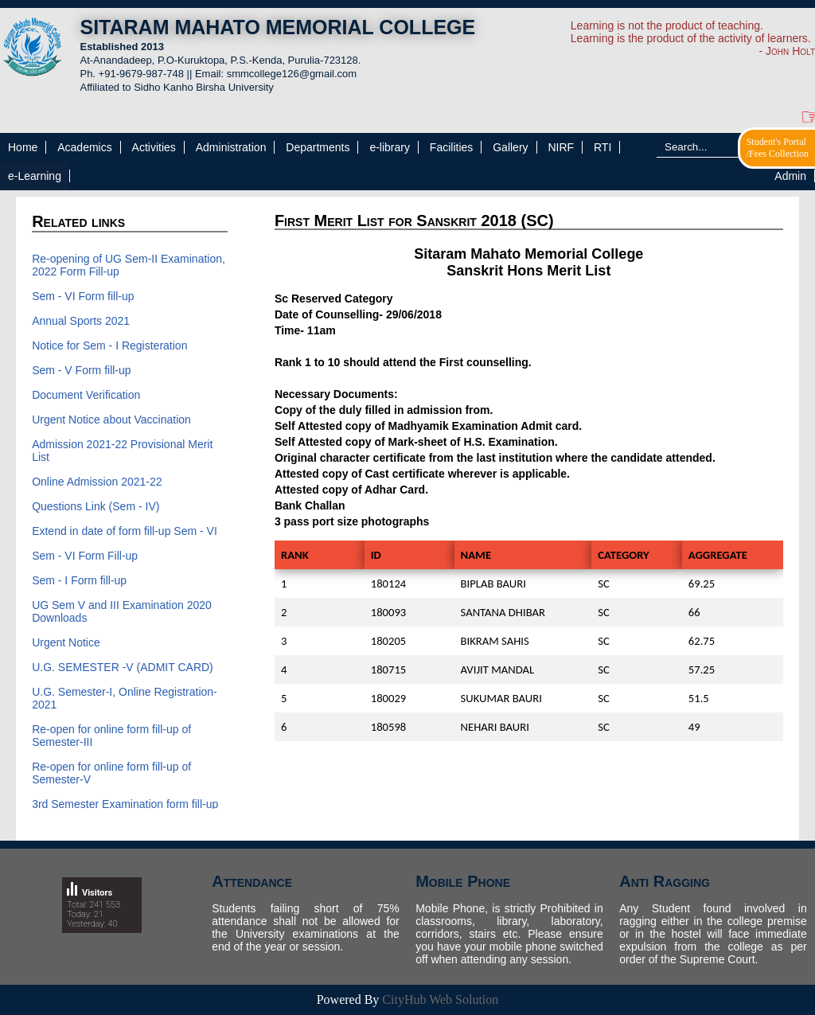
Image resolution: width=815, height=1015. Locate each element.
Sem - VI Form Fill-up (85, 555)
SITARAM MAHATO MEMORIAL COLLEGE (277, 27)
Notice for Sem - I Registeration (109, 345)
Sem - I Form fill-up (79, 580)
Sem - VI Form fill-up (83, 296)
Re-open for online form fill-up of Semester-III (111, 735)
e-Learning (34, 176)
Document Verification (87, 394)
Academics (84, 147)
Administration (231, 147)
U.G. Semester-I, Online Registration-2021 (124, 698)
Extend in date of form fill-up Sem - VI (124, 531)
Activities (154, 147)
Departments (317, 147)
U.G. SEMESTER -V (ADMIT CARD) (122, 667)
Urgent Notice (66, 642)
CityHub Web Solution (440, 999)
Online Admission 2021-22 (97, 481)
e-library (389, 147)
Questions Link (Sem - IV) (95, 506)
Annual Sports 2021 (81, 320)
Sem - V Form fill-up (81, 370)
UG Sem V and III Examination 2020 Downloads (122, 611)
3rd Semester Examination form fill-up (125, 804)
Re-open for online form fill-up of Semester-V (111, 773)
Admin (790, 176)
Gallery (510, 147)
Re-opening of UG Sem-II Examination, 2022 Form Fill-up (128, 265)
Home (22, 147)
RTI (602, 147)
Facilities (451, 147)
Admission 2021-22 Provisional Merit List (122, 450)
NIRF (561, 147)
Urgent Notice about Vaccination (111, 419)
